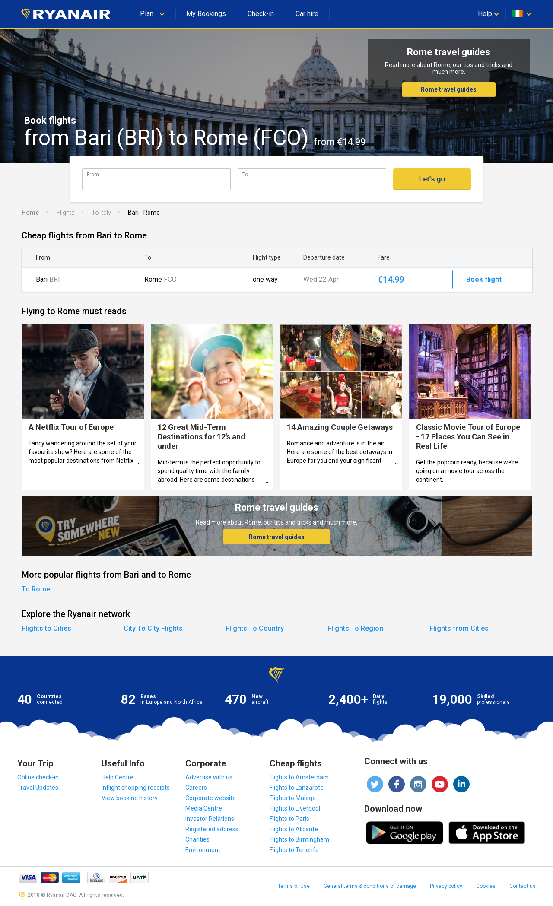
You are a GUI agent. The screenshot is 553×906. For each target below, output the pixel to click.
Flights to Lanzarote (297, 787)
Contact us (522, 886)
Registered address (211, 829)
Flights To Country (255, 628)
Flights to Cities (46, 628)
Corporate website (210, 798)
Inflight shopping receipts (136, 787)
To (245, 174)
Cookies (486, 886)
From (93, 174)
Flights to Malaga (293, 798)
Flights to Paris (289, 818)
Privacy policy (446, 886)
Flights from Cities (459, 628)
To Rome (36, 589)
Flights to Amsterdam (299, 777)
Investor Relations (209, 818)
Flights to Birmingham (299, 839)
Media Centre (203, 808)
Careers (196, 787)
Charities (197, 839)
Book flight (484, 279)
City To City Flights (153, 628)
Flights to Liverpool (295, 808)
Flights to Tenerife (294, 849)
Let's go (432, 179)
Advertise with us (208, 777)
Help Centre (117, 777)
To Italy (101, 212)
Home (30, 212)
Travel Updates (37, 787)
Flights (66, 212)
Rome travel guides (449, 89)
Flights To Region (355, 628)
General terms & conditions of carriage (370, 886)
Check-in (261, 14)
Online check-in (38, 777)
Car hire (307, 14)
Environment (202, 849)
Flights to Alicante (294, 829)
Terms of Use (294, 886)
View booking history (130, 798)
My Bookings (206, 14)
